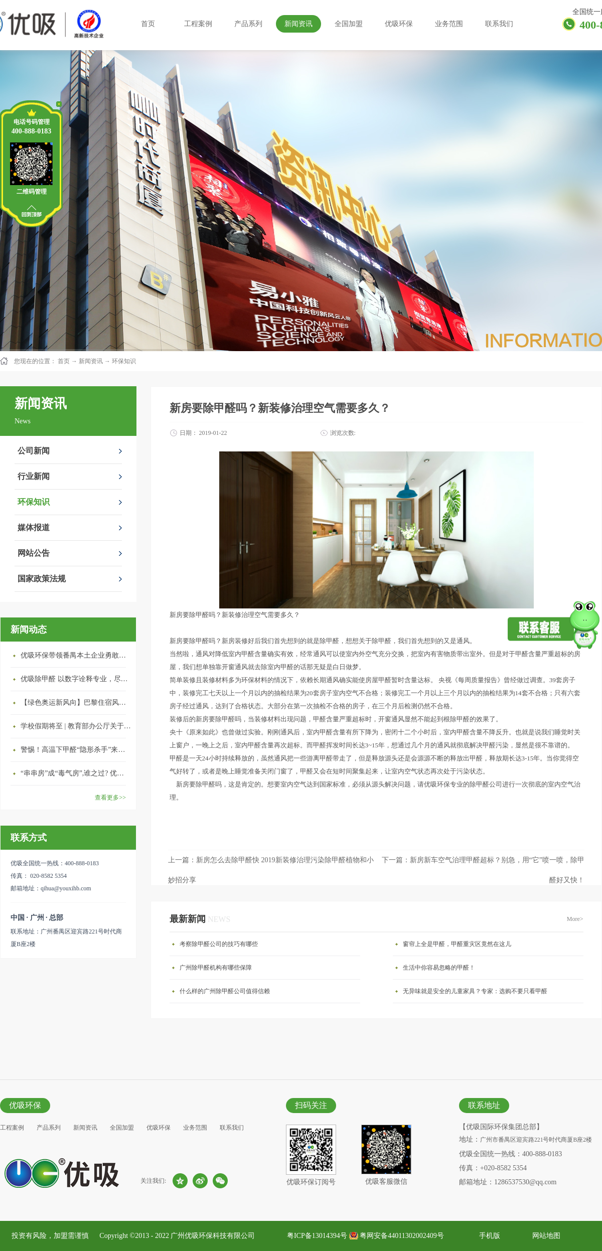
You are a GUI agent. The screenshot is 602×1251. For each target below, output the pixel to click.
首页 (148, 24)
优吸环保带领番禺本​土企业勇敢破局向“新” (76, 655)
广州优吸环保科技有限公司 (213, 1235)
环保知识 (124, 361)
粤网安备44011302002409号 (401, 1235)
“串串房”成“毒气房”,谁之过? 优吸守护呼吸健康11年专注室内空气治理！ (76, 773)
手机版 (488, 1235)
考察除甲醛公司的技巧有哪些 (219, 944)
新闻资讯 (91, 361)
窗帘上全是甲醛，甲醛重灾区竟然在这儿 (457, 944)
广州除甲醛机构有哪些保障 (216, 967)
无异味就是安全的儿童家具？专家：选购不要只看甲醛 (475, 991)
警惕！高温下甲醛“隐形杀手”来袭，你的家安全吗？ (76, 749)
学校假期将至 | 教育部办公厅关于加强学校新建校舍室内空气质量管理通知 (76, 726)
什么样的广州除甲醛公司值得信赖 (225, 991)
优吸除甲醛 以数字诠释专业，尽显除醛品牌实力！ (76, 679)
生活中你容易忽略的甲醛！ (439, 967)
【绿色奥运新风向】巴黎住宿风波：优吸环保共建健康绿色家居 (76, 702)
